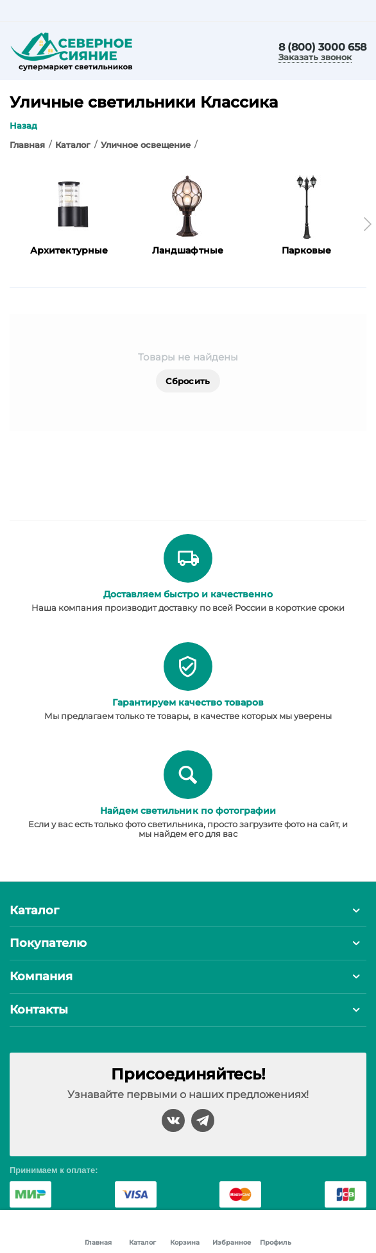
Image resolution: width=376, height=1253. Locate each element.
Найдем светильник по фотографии (187, 810)
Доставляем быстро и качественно (188, 594)
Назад (23, 125)
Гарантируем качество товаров (188, 702)
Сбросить (188, 381)
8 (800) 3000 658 (322, 47)
